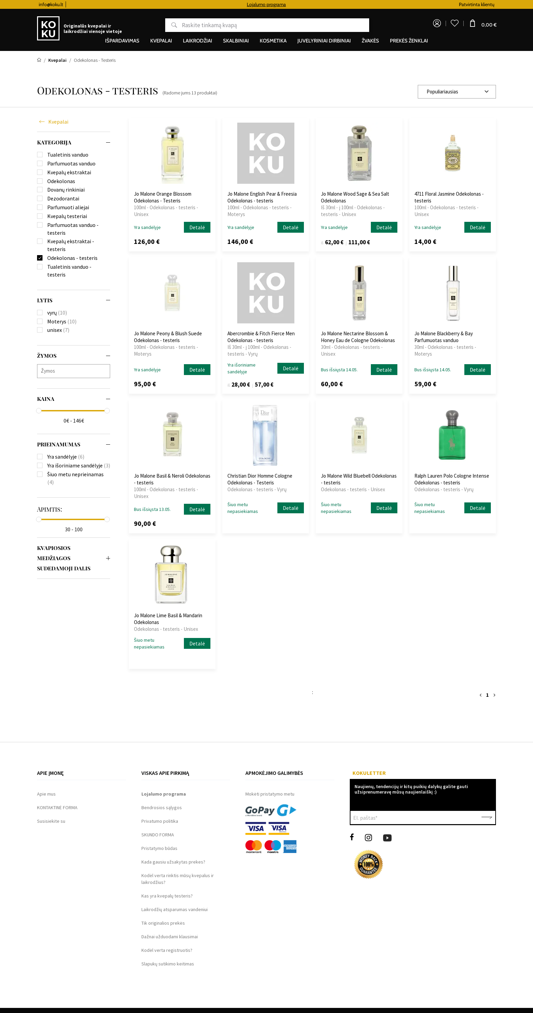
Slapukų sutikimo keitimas (167, 964)
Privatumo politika (159, 821)
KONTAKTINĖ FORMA (57, 807)
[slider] (38, 410)
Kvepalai (58, 121)
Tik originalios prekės (163, 923)
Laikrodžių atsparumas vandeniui (174, 909)
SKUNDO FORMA (157, 835)
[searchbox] (75, 370)
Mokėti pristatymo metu (269, 794)
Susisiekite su (51, 821)
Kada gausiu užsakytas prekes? (173, 862)
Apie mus (46, 794)
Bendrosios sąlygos (161, 807)
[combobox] (457, 92)
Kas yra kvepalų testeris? (167, 896)
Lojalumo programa (322, 4)
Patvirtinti (486, 817)
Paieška (170, 25)
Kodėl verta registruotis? (166, 950)
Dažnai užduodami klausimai (169, 937)
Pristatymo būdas (159, 848)
